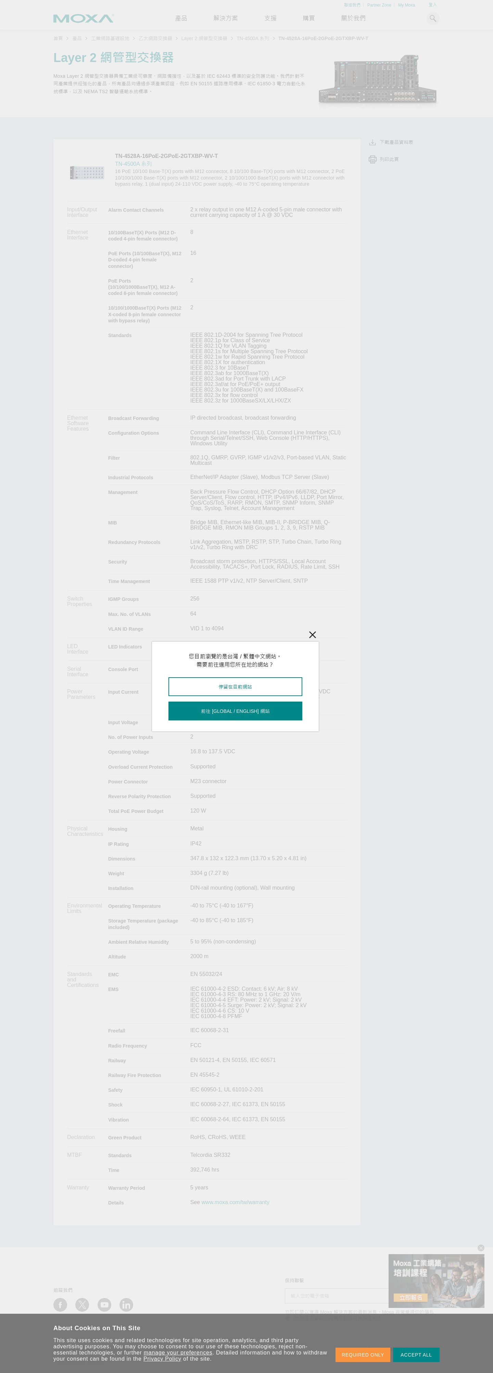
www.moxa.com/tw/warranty (235, 1202)
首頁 (58, 38)
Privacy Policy (162, 1359)
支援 (270, 18)
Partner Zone (379, 5)
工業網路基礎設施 (110, 38)
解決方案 (225, 18)
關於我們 (353, 18)
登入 (433, 5)
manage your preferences (178, 1353)
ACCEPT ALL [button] (416, 1355)
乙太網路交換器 (155, 38)
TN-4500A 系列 (253, 38)
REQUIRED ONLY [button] (363, 1355)
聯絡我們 (352, 5)
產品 (77, 38)
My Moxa (406, 5)
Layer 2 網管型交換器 (204, 38)
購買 (309, 18)
